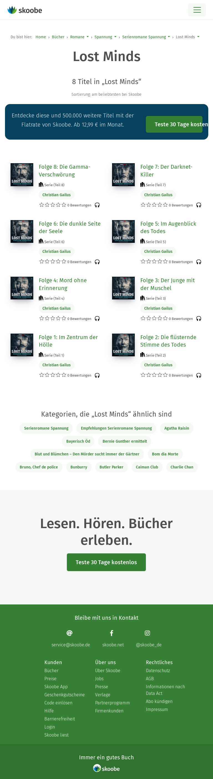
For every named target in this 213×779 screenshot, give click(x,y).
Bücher (58, 37)
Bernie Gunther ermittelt (125, 441)
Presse (101, 686)
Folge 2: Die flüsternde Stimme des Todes (168, 341)
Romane (77, 37)
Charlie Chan (182, 467)
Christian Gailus (56, 195)
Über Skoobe (107, 670)
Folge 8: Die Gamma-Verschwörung (64, 170)
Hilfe (49, 711)
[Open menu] (197, 9)
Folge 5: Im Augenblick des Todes (168, 227)
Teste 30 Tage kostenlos (178, 124)
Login (49, 727)
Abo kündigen (159, 701)
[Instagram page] (148, 638)
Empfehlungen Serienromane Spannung (116, 428)
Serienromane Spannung (144, 37)
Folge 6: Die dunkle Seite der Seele (70, 227)
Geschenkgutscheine (64, 694)
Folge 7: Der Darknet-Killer (166, 170)
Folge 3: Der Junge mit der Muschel (167, 284)
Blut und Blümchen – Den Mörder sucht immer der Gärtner (87, 454)
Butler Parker (111, 467)
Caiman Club (147, 467)
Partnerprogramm (112, 702)
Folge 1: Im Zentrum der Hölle (68, 341)
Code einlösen (58, 702)
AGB (150, 678)
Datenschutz (158, 670)
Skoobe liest (56, 735)
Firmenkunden (109, 711)
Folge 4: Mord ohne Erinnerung (63, 284)
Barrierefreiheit (59, 719)
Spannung (103, 37)
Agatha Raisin (176, 428)
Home (41, 37)
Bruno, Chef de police (39, 467)
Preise (50, 678)
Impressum (157, 709)
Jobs (99, 678)
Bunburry (78, 467)
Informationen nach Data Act (165, 690)
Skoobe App (56, 686)
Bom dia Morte (165, 454)
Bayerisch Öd (78, 441)
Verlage (102, 694)
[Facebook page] (113, 638)
